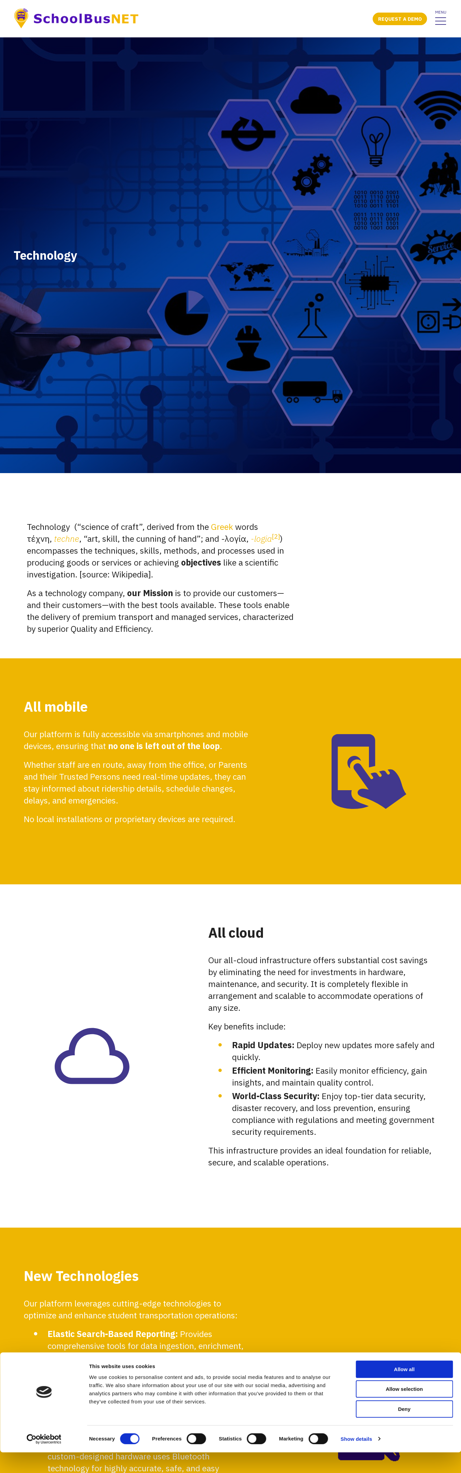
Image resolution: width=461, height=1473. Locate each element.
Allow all (404, 1390)
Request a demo (400, 19)
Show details (356, 1459)
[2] (276, 837)
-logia (261, 839)
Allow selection (404, 1410)
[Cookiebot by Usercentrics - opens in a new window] (44, 1460)
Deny (404, 1430)
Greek (222, 827)
